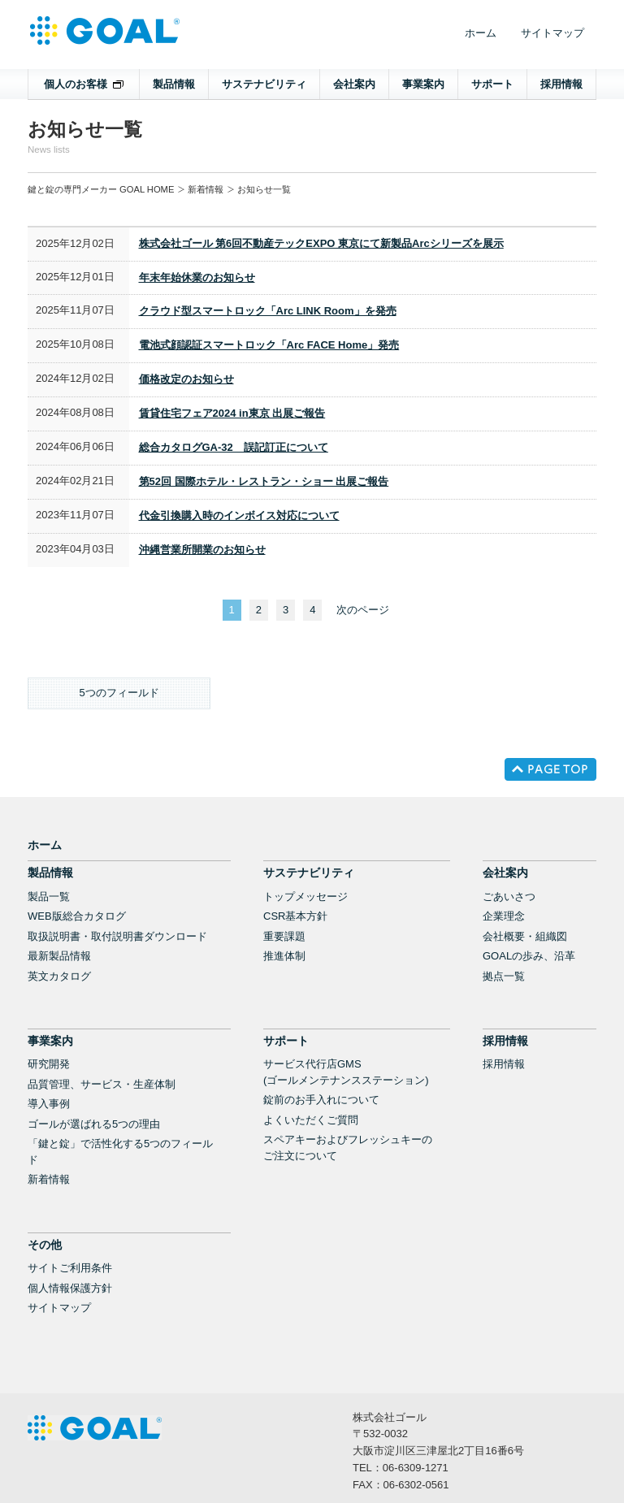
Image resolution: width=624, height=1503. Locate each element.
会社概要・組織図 (525, 936)
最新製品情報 (59, 956)
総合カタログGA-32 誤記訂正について (233, 447)
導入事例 (49, 1104)
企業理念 (504, 916)
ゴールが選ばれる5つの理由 (94, 1124)
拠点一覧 (504, 976)
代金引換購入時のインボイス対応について (239, 515)
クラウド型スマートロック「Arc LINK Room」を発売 (267, 311)
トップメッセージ (305, 896)
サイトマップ (552, 33)
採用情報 (561, 84)
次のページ (362, 610)
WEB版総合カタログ (77, 916)
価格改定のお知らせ (186, 379)
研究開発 (49, 1064)
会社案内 (354, 84)
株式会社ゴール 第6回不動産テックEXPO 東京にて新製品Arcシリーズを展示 (321, 243)
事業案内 (423, 84)
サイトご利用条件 (70, 1268)
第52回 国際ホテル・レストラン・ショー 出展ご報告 (264, 481)
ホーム (480, 33)
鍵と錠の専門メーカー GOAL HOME (101, 189)
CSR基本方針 (295, 916)
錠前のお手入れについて (321, 1100)
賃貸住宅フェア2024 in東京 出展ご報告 (232, 413)
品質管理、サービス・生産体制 (102, 1084)
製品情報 (174, 84)
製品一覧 (49, 896)
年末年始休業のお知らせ (197, 277)
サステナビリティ (264, 84)
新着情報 (205, 189)
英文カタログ (59, 976)
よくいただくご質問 (310, 1120)
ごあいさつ (509, 896)
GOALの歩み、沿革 (529, 956)
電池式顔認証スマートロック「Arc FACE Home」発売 (269, 345)
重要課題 (284, 936)
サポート (492, 84)
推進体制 (284, 956)
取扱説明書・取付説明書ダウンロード (117, 936)
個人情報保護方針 (70, 1288)
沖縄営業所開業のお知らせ (202, 550)
